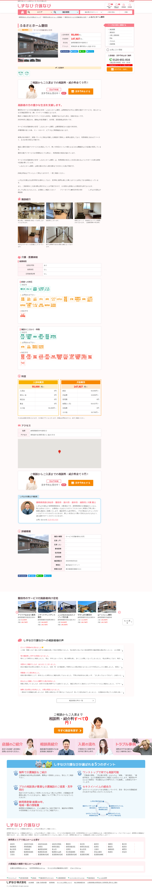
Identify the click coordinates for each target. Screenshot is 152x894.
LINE (82, 51)
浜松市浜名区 (42, 836)
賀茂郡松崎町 (98, 847)
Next (119, 612)
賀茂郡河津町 (84, 847)
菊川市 (124, 836)
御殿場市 (111, 841)
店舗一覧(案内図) (41, 875)
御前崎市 (13, 839)
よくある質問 (103, 870)
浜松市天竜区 (56, 836)
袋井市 (96, 836)
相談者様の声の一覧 (76, 693)
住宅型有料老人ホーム (37, 860)
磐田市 (68, 836)
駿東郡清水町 (42, 844)
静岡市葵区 (56, 839)
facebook (66, 51)
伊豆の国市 (98, 844)
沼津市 (68, 841)
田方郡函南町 (70, 844)
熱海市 (110, 844)
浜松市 (12, 836)
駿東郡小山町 (56, 844)
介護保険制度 (61, 870)
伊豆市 (124, 844)
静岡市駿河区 (70, 839)
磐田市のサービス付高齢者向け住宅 (75, 17)
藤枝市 (110, 839)
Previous (17, 612)
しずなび (131, 1)
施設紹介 (112, 32)
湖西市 (110, 836)
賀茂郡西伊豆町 (71, 847)
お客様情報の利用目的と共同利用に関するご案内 (102, 875)
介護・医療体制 (114, 35)
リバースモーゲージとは (76, 870)
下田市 (12, 847)
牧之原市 (13, 841)
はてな (91, 51)
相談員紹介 (91, 870)
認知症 (34, 870)
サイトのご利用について (64, 875)
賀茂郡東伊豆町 (43, 847)
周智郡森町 (28, 839)
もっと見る (127, 622)
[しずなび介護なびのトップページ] (23, 12)
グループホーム (75, 860)
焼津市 (96, 839)
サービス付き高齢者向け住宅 (58, 860)
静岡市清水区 (84, 839)
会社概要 (31, 875)
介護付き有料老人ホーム (18, 860)
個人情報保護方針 (79, 875)
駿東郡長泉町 (28, 844)
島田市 (124, 839)
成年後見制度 (24, 870)
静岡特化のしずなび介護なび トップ (30, 17)
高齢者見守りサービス (47, 870)
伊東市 (82, 844)
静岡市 (40, 839)
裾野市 (124, 841)
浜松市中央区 (28, 836)
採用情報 (52, 875)
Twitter (75, 51)
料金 (111, 38)
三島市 (96, 841)
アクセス (112, 41)
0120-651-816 (53, 520)
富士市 (54, 841)
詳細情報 (112, 44)
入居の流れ (111, 12)
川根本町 (27, 841)
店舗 (126, 12)
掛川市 (82, 836)
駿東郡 (12, 844)
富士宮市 (83, 841)
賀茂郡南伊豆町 (57, 847)
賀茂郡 (26, 847)
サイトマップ (12, 870)
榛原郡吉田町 (42, 841)
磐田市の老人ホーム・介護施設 (52, 17)
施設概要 (112, 29)
